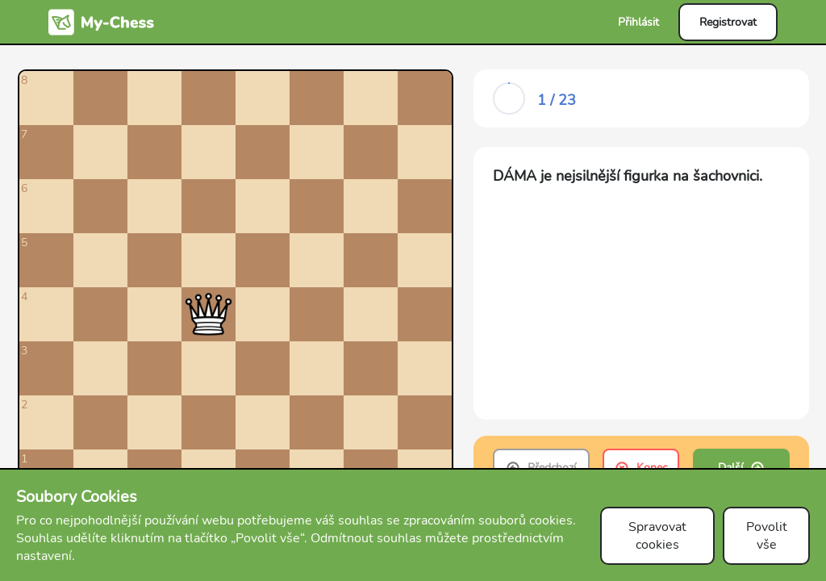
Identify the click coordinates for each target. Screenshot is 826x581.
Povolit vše (766, 536)
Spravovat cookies (657, 536)
